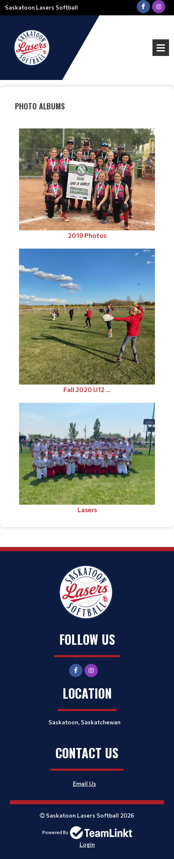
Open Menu (160, 47)
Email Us (84, 783)
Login (87, 844)
